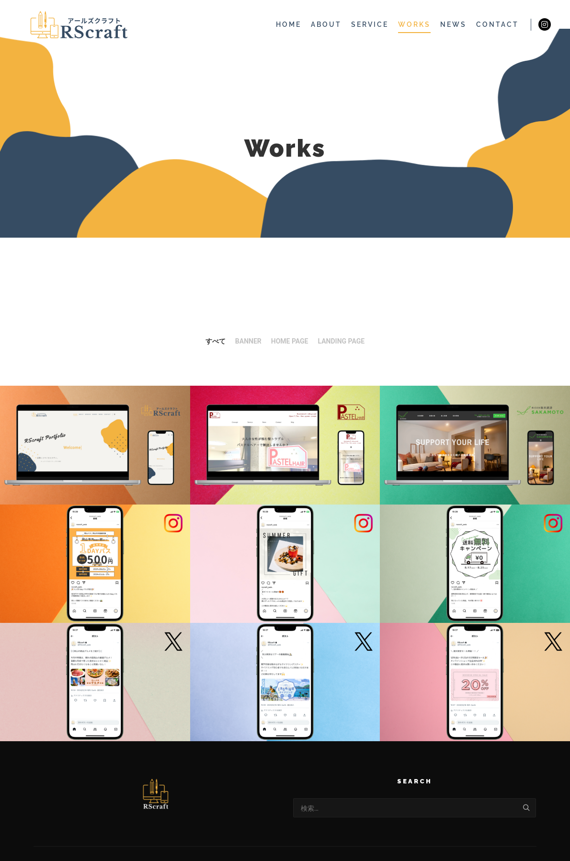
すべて (215, 341)
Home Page (289, 341)
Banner (248, 341)
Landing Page (341, 341)
